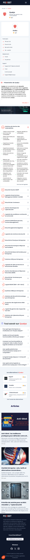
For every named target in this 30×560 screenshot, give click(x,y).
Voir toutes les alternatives (15, 399)
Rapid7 (11, 377)
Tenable (11, 385)
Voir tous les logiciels (22, 184)
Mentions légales (9, 556)
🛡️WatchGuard (13, 392)
